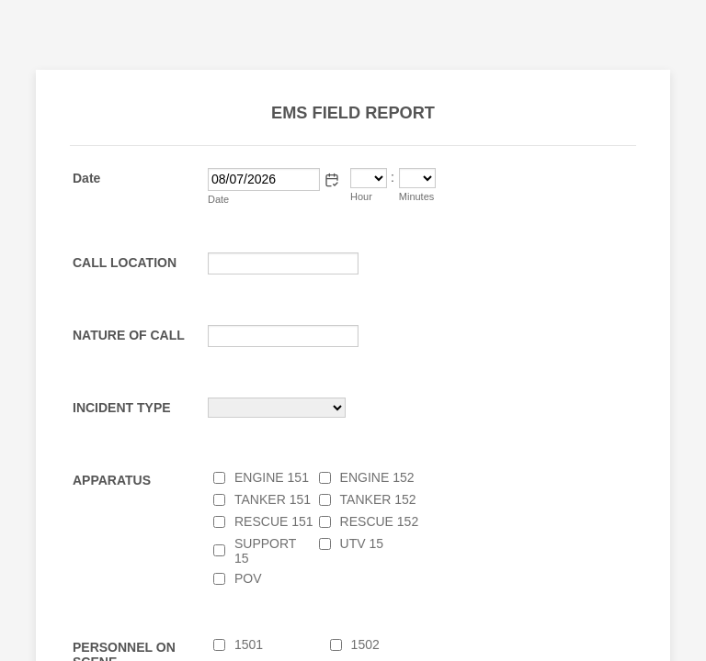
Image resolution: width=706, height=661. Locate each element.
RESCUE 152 (379, 521)
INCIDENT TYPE (122, 407)
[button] (332, 180)
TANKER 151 (272, 499)
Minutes (417, 196)
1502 (365, 644)
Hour (361, 196)
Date (218, 199)
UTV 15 (361, 543)
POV (248, 578)
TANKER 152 (378, 499)
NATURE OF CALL (129, 335)
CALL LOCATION (124, 262)
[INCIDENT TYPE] (277, 408)
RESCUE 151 (273, 521)
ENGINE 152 (377, 477)
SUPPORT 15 (265, 551)
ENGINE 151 (271, 477)
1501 (248, 644)
